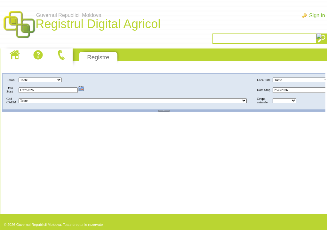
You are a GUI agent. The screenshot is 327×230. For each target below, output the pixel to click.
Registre (98, 57)
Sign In (317, 15)
